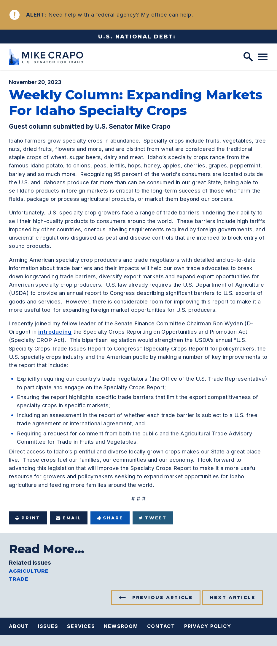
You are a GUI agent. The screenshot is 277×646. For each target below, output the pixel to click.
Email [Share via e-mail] (68, 518)
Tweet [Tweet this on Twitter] (153, 518)
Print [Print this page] (27, 518)
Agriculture (29, 571)
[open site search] (248, 56)
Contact (161, 626)
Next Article (232, 597)
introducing (55, 331)
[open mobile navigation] (262, 57)
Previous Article (162, 597)
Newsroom (121, 626)
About (19, 626)
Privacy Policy (207, 626)
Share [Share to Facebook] (110, 518)
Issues (48, 626)
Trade (18, 579)
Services (81, 626)
